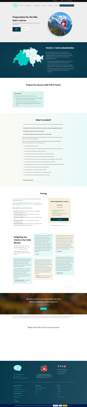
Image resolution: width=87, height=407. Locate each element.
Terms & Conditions (65, 225)
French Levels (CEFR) (60, 396)
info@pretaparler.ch (20, 374)
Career (58, 393)
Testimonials (59, 391)
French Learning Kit (39, 389)
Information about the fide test (41, 387)
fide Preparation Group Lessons (19, 395)
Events (15, 399)
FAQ (58, 395)
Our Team (59, 389)
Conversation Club (17, 397)
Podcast (37, 393)
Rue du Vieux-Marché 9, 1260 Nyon (22, 378)
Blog (36, 391)
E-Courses (16, 401)
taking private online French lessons (27, 204)
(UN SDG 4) (49, 377)
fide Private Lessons (17, 387)
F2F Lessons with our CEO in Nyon (19, 391)
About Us (58, 387)
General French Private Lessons (19, 389)
